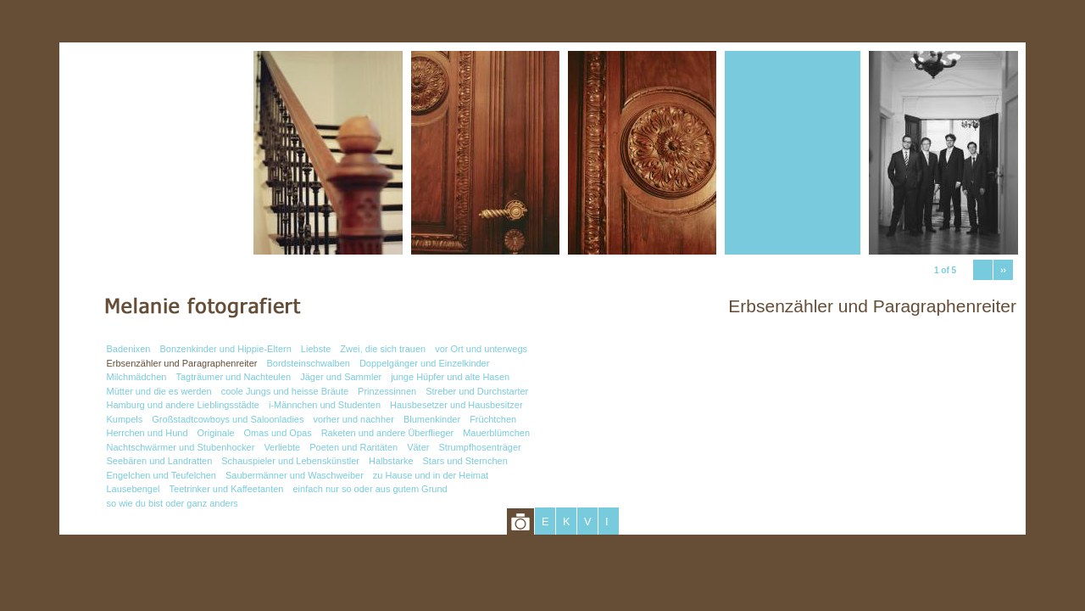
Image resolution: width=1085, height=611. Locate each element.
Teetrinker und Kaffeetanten (227, 489)
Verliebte (282, 447)
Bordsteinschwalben (307, 363)
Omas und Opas (278, 433)
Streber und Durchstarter (477, 391)
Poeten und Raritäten (353, 447)
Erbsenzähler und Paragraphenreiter (182, 363)
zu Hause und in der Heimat (430, 475)
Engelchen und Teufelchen (161, 475)
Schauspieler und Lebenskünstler (290, 461)
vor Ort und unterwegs (481, 349)
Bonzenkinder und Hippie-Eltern (226, 349)
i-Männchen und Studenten (325, 405)
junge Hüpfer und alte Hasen (450, 377)
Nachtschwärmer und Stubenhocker (181, 447)
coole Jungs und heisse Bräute (284, 391)
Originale (216, 433)
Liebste (316, 349)
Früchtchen (493, 419)
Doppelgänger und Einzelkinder (424, 363)
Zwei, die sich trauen (383, 349)
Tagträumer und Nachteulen (233, 377)
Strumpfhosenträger (479, 447)
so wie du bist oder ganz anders (172, 503)
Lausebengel (133, 489)
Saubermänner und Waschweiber (294, 475)
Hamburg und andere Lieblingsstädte (183, 405)
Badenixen (129, 349)
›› (1003, 270)
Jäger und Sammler (340, 377)
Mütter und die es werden (159, 391)
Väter (418, 447)
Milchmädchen (137, 377)
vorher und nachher (353, 419)
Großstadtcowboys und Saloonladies (227, 419)
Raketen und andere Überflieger (387, 433)
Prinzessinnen (387, 391)
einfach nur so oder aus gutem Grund (369, 489)
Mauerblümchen (496, 433)
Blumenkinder (431, 419)
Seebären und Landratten (160, 461)
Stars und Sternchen (465, 461)
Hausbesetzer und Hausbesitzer (456, 405)
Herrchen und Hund (147, 433)
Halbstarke (391, 461)
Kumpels (125, 419)
